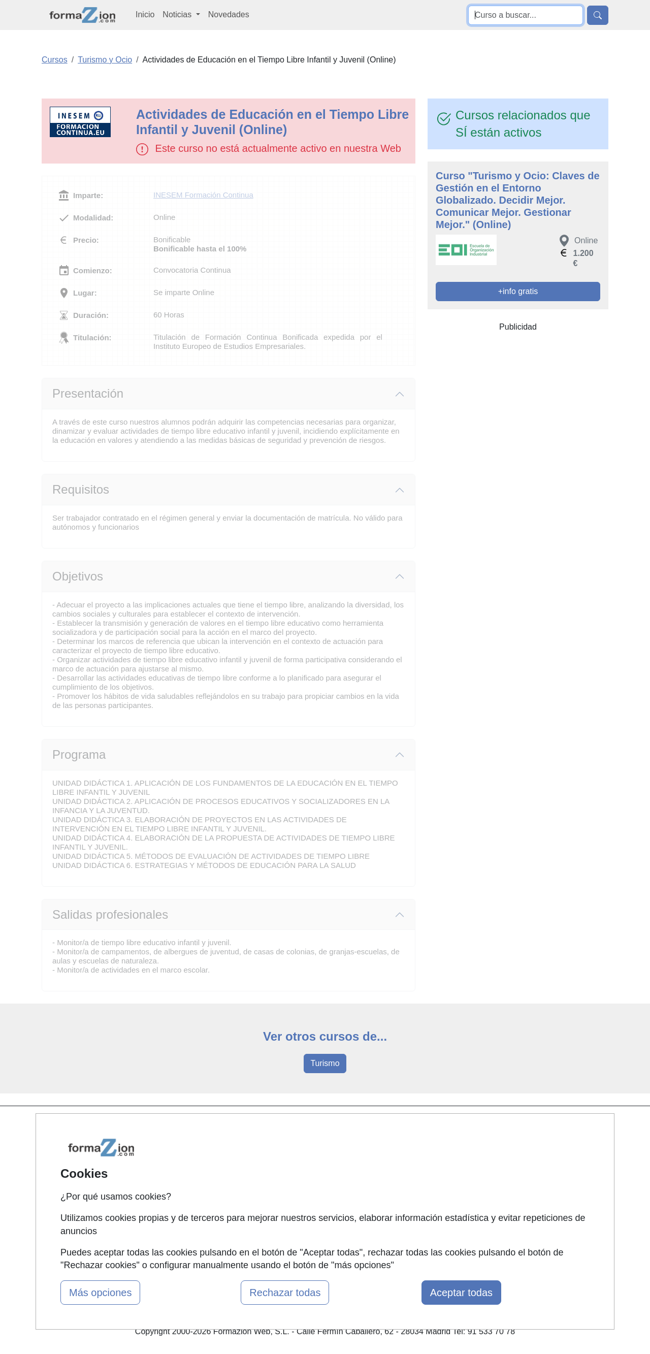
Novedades (228, 14)
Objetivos (77, 576)
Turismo (324, 1063)
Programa (79, 754)
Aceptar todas (461, 1292)
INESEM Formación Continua (203, 194)
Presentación (87, 393)
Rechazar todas (284, 1292)
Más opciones (100, 1292)
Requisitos (80, 489)
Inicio (145, 14)
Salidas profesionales (110, 914)
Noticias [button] (177, 14)
